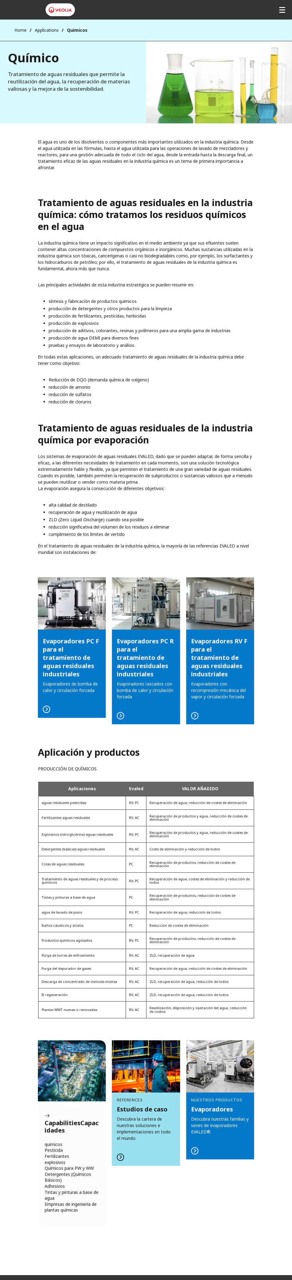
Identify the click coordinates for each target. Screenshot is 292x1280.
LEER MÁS (72, 647)
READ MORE (146, 650)
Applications (47, 30)
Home (20, 30)
